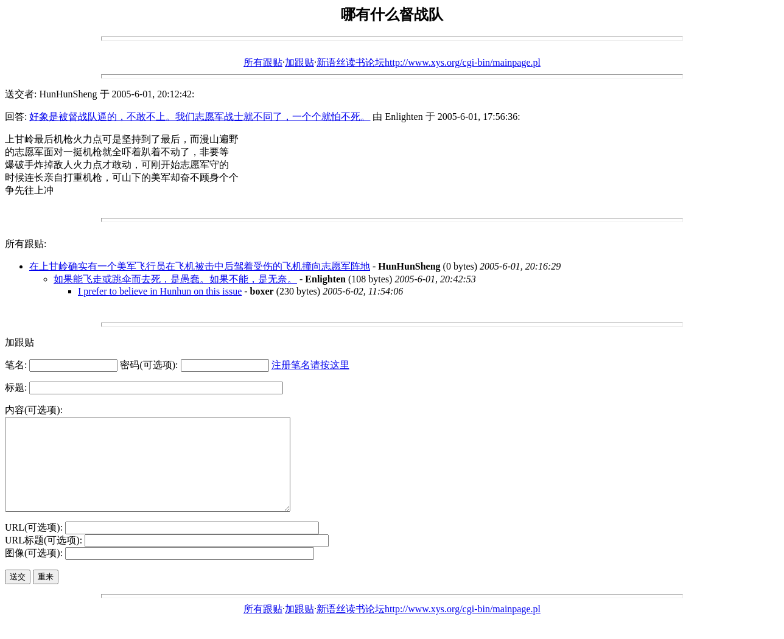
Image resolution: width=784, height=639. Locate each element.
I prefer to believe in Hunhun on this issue (160, 291)
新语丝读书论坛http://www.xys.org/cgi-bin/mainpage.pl (429, 62)
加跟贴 (299, 62)
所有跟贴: (25, 244)
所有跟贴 (262, 62)
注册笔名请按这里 (310, 365)
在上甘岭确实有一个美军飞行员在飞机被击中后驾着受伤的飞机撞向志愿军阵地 (199, 266)
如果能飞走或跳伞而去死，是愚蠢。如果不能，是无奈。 (175, 279)
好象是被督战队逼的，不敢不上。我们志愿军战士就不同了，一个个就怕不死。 (199, 116)
